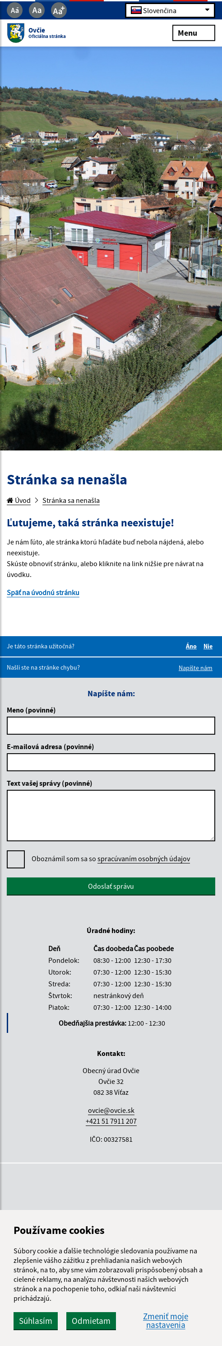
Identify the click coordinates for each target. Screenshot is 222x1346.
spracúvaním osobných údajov (143, 858)
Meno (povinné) (31, 709)
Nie (209, 646)
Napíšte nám (196, 668)
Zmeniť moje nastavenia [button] (165, 1320)
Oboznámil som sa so (111, 858)
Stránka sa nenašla (71, 500)
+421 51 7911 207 (111, 1121)
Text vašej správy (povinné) (49, 783)
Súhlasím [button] (35, 1320)
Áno (192, 646)
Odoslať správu (111, 886)
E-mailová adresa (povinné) (50, 746)
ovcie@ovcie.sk (111, 1110)
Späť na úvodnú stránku (43, 592)
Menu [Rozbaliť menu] (194, 32)
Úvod (19, 500)
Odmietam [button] (91, 1320)
